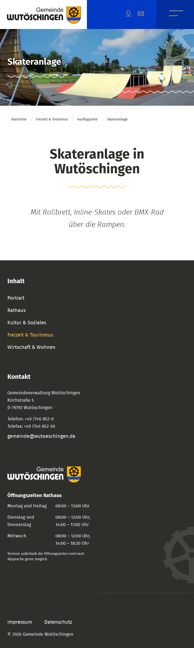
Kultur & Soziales (26, 322)
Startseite (19, 119)
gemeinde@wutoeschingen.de (41, 436)
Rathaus (16, 310)
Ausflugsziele (87, 119)
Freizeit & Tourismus (52, 119)
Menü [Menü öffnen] (176, 14)
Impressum (19, 622)
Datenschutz (58, 622)
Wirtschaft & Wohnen (31, 347)
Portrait (15, 298)
